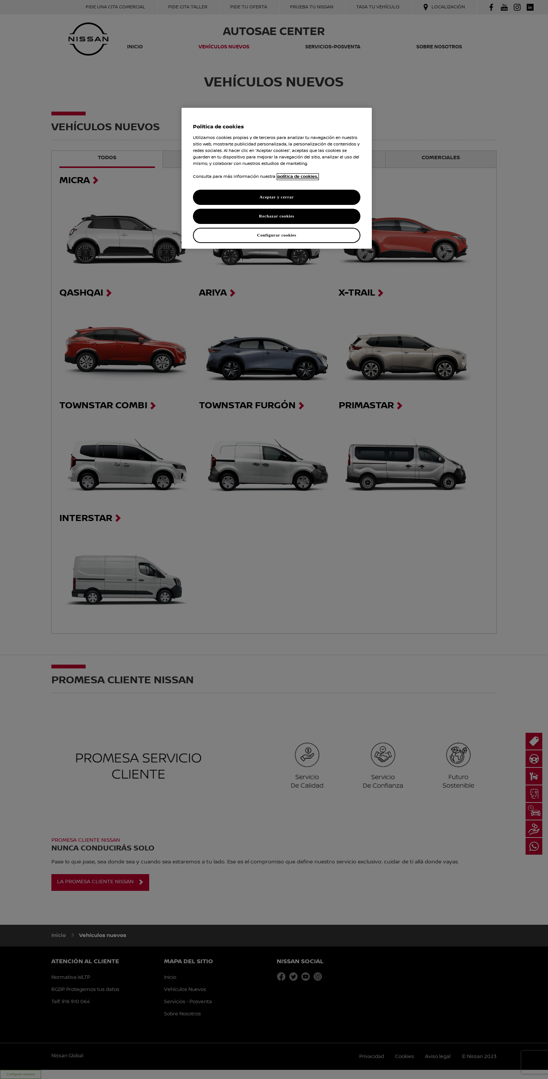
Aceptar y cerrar (277, 197)
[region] (277, 178)
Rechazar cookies (276, 216)
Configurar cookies (276, 235)
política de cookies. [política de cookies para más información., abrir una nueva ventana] (297, 176)
